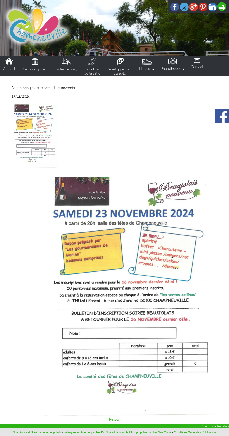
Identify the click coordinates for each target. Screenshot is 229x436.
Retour (114, 419)
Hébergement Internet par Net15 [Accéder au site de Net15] (84, 432)
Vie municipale (33, 69)
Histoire (145, 69)
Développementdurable (120, 71)
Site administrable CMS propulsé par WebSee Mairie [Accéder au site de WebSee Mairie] (138, 432)
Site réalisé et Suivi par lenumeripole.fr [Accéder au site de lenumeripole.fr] (37, 432)
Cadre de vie (65, 69)
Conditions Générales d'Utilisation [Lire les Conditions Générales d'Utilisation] (195, 432)
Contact (197, 67)
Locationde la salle (92, 71)
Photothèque (171, 69)
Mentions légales (215, 426)
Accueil (9, 69)
